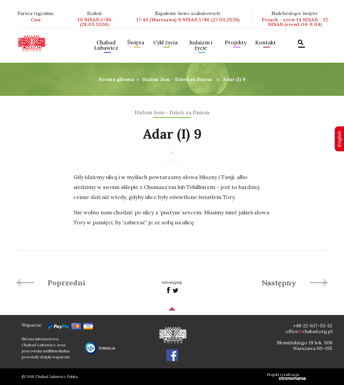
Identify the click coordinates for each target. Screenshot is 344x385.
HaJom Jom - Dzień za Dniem (177, 79)
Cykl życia (165, 43)
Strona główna (116, 79)
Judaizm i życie (200, 45)
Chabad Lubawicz (106, 45)
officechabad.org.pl (309, 331)
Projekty (235, 43)
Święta (135, 43)
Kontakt (265, 43)
